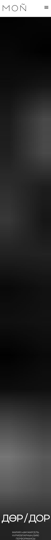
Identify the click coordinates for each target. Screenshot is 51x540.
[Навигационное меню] (46, 7)
